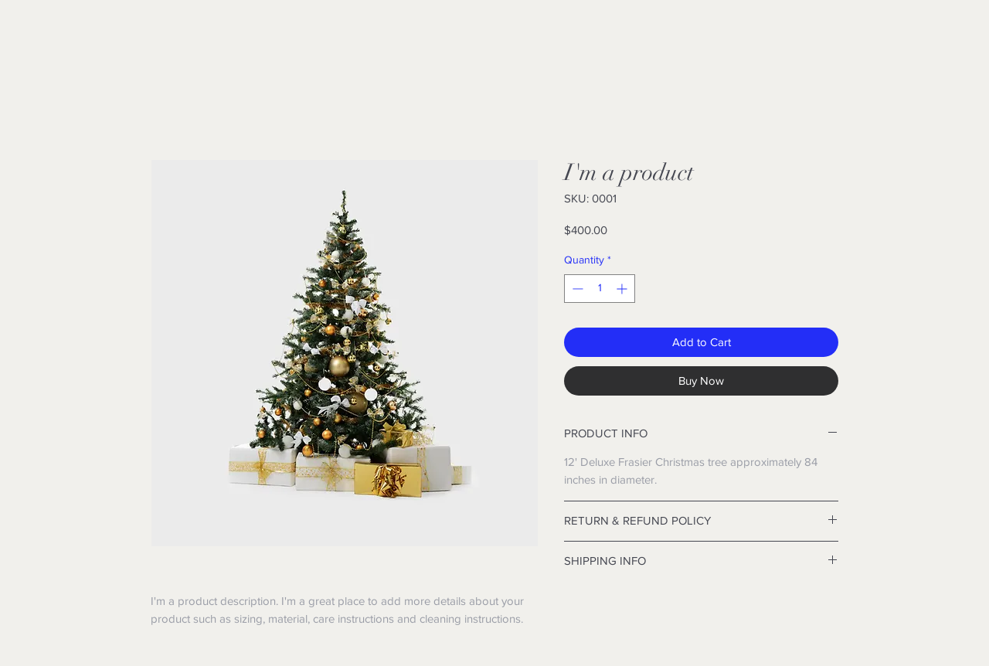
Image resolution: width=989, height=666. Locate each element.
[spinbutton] (599, 288)
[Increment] (623, 288)
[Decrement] (576, 288)
